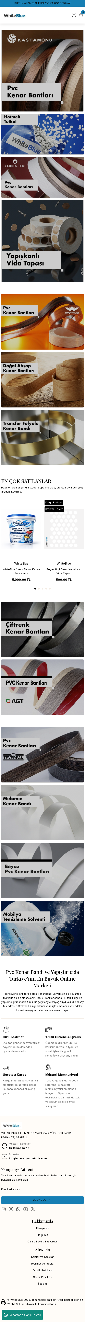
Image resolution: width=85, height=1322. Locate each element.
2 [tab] (39, 589)
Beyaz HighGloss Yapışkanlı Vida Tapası (64, 571)
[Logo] (14, 15)
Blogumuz (43, 1234)
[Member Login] (74, 15)
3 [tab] (42, 589)
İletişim (42, 1283)
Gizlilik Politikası (42, 1270)
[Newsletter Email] (42, 1189)
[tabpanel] (21, 541)
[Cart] (81, 15)
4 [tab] (46, 589)
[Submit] (42, 1200)
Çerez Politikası (42, 1277)
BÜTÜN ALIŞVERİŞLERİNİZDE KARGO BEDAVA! (42, 3)
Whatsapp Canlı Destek (22, 1315)
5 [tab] (50, 589)
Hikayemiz (42, 1228)
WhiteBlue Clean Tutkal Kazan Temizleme (21, 571)
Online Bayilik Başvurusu (42, 1241)
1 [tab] (35, 589)
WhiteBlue (21, 563)
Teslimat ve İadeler (42, 1263)
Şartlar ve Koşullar (42, 1256)
